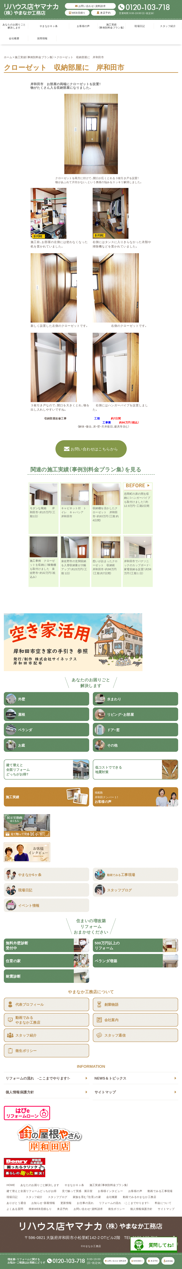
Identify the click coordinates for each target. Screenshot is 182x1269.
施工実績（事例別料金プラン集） (111, 26)
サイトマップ (105, 1092)
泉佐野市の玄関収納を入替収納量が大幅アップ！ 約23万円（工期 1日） (74, 567)
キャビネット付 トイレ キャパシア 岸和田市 (73, 512)
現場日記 (140, 26)
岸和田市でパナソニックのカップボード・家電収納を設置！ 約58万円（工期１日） (137, 567)
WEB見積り (77, 12)
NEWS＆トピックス (111, 1078)
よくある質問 (15, 1209)
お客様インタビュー (110, 1191)
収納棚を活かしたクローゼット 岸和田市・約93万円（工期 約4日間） (106, 514)
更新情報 (66, 1203)
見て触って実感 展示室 (77, 1191)
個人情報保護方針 (20, 1092)
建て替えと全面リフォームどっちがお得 (32, 1191)
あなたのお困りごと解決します (14, 26)
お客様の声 (83, 26)
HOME (11, 1185)
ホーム (8, 57)
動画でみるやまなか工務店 (139, 1197)
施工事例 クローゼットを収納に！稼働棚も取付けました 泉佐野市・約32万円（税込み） (43, 569)
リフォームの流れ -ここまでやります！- (38, 1078)
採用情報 (42, 38)
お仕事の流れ (85, 1203)
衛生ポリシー (116, 1209)
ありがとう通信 (16, 1203)
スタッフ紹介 (168, 26)
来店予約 (103, 12)
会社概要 (14, 38)
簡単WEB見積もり (40, 1209)
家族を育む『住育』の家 (87, 1197)
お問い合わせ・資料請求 (90, 6)
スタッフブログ (57, 1197)
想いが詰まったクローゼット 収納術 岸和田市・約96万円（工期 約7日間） (105, 567)
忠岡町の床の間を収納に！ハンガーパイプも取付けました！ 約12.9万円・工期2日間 (137, 500)
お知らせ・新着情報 (43, 1203)
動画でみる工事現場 (160, 1191)
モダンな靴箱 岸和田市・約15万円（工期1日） (42, 512)
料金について (163, 1203)
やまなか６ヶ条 (49, 26)
